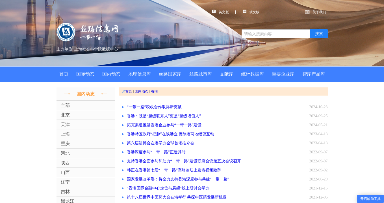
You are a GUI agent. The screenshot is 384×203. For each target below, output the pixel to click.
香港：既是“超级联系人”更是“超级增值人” (164, 116)
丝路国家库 (170, 74)
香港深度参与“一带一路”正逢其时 (156, 152)
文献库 (226, 74)
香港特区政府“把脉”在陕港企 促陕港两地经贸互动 (170, 134)
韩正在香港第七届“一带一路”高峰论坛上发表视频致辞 (174, 170)
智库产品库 (313, 74)
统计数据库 (252, 74)
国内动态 (111, 74)
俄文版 (251, 12)
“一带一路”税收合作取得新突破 (154, 107)
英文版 (220, 12)
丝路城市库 (200, 74)
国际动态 (85, 74)
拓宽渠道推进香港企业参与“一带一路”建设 (164, 125)
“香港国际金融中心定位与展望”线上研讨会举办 (168, 188)
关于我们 (319, 12)
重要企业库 (283, 74)
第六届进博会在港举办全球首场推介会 (160, 143)
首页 (63, 74)
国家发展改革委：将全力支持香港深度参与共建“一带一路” (178, 179)
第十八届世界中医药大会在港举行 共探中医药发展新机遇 (177, 197)
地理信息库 (139, 74)
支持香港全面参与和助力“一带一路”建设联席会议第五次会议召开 (184, 161)
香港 (154, 91)
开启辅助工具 (370, 199)
